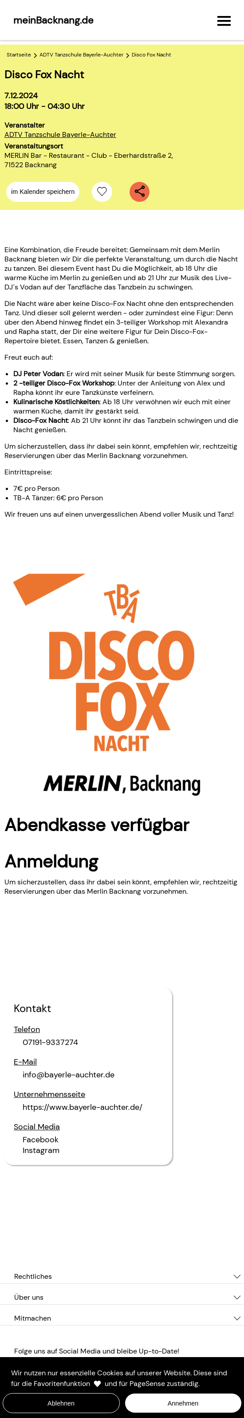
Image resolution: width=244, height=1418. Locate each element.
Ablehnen (61, 1403)
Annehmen (183, 1403)
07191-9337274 (50, 1042)
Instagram (41, 1150)
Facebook (41, 1139)
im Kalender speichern (43, 191)
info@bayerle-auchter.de (68, 1074)
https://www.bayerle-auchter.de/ (82, 1107)
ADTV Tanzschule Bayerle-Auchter (60, 134)
